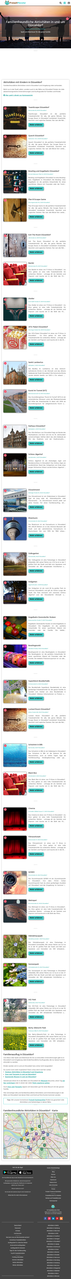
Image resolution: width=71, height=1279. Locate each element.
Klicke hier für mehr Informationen (17, 1195)
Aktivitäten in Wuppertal (53, 1268)
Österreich (18, 1228)
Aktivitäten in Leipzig (53, 1244)
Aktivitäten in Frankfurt (53, 1236)
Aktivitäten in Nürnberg (53, 1260)
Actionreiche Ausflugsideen (17, 1245)
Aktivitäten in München (53, 1231)
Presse (53, 1189)
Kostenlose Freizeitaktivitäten (18, 1240)
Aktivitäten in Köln (53, 1233)
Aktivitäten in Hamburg (53, 1228)
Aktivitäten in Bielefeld (53, 1271)
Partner (53, 1174)
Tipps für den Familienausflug (18, 1251)
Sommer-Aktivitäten (17, 1260)
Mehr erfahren (36, 124)
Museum (44, 1081)
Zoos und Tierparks (14, 1087)
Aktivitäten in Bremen (53, 1252)
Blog (53, 1172)
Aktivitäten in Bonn (53, 1273)
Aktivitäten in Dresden (53, 1255)
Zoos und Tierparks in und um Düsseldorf (20, 1074)
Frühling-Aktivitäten (17, 1257)
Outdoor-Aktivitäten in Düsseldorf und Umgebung (24, 1072)
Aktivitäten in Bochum (53, 1265)
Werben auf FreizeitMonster (53, 1198)
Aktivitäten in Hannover (53, 1257)
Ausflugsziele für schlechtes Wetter (17, 1243)
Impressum (53, 1180)
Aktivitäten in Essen (53, 1249)
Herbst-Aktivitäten (18, 1262)
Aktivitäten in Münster (53, 1276)
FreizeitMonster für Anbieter (53, 1195)
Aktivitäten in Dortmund (53, 1247)
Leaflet (50, 1157)
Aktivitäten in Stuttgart (53, 1239)
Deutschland (17, 1225)
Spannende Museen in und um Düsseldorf (20, 1077)
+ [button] (6, 1115)
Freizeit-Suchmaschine (37, 1100)
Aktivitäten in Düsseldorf (53, 1241)
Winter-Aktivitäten (18, 1265)
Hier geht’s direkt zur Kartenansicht (18, 95)
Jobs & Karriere (53, 1185)
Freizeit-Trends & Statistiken (53, 1192)
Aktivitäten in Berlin (53, 1225)
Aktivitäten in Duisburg (53, 1263)
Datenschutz (53, 1182)
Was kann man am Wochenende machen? (17, 1237)
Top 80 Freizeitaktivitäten (18, 1253)
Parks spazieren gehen (41, 1083)
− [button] (6, 1118)
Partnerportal (53, 1201)
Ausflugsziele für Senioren (18, 1248)
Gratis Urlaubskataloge (53, 1168)
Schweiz (17, 1231)
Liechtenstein (17, 1233)
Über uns (53, 1177)
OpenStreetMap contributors (60, 1157)
